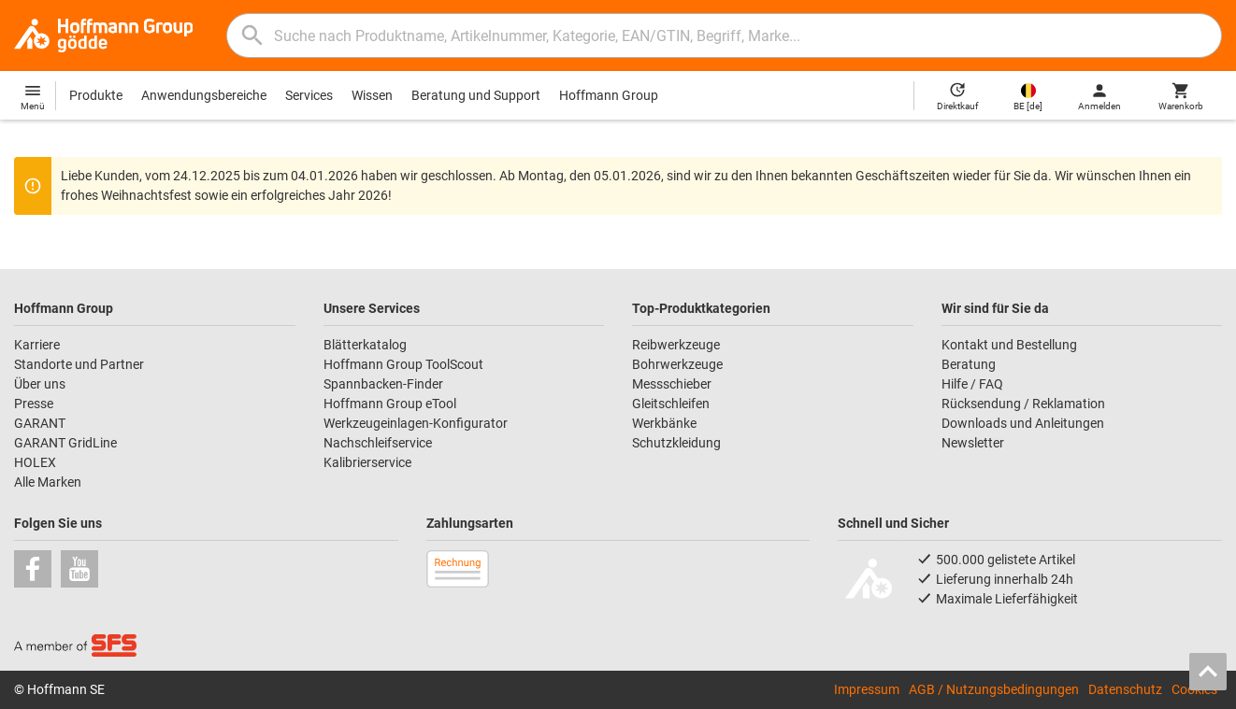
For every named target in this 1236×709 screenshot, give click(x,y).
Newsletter (972, 442)
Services (309, 95)
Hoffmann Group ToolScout (403, 364)
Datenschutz (1125, 689)
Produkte (95, 95)
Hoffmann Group (608, 95)
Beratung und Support (475, 95)
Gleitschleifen (671, 403)
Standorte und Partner (79, 364)
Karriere (37, 344)
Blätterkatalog (365, 344)
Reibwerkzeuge (676, 344)
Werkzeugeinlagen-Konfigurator (415, 423)
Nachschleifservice (377, 442)
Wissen (372, 95)
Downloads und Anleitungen (1022, 423)
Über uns (39, 383)
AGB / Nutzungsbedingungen (994, 689)
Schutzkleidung (676, 442)
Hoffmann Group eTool (389, 403)
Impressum (866, 689)
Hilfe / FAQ (972, 383)
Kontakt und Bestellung (1009, 344)
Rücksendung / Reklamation (1023, 403)
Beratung (968, 364)
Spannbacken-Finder (383, 383)
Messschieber (671, 383)
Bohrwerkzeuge (677, 364)
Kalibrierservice (367, 462)
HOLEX (35, 462)
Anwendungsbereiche (203, 95)
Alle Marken (47, 482)
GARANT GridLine (65, 442)
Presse (33, 403)
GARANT (39, 423)
